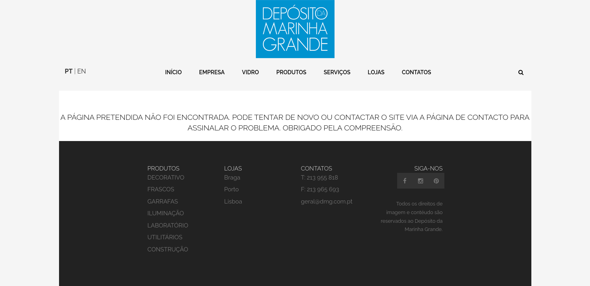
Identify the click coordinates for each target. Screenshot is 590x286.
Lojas (376, 72)
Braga (232, 177)
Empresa (212, 72)
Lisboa (233, 201)
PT (69, 71)
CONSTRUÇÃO (168, 249)
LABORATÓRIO (168, 225)
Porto (231, 189)
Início (173, 72)
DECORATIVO (166, 177)
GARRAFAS (163, 201)
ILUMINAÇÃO (166, 213)
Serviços (337, 72)
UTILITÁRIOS (165, 237)
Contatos (416, 72)
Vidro (250, 72)
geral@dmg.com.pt (327, 201)
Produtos (291, 72)
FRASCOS (161, 189)
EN (81, 71)
